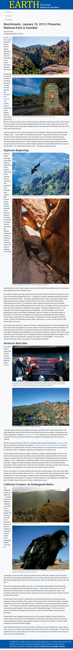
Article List (8, 12)
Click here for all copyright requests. (52, 646)
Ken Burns (60, 443)
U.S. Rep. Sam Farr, (29, 435)
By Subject (8, 20)
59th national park (6, 99)
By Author (8, 16)
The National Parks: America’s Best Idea (48, 445)
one (34, 586)
